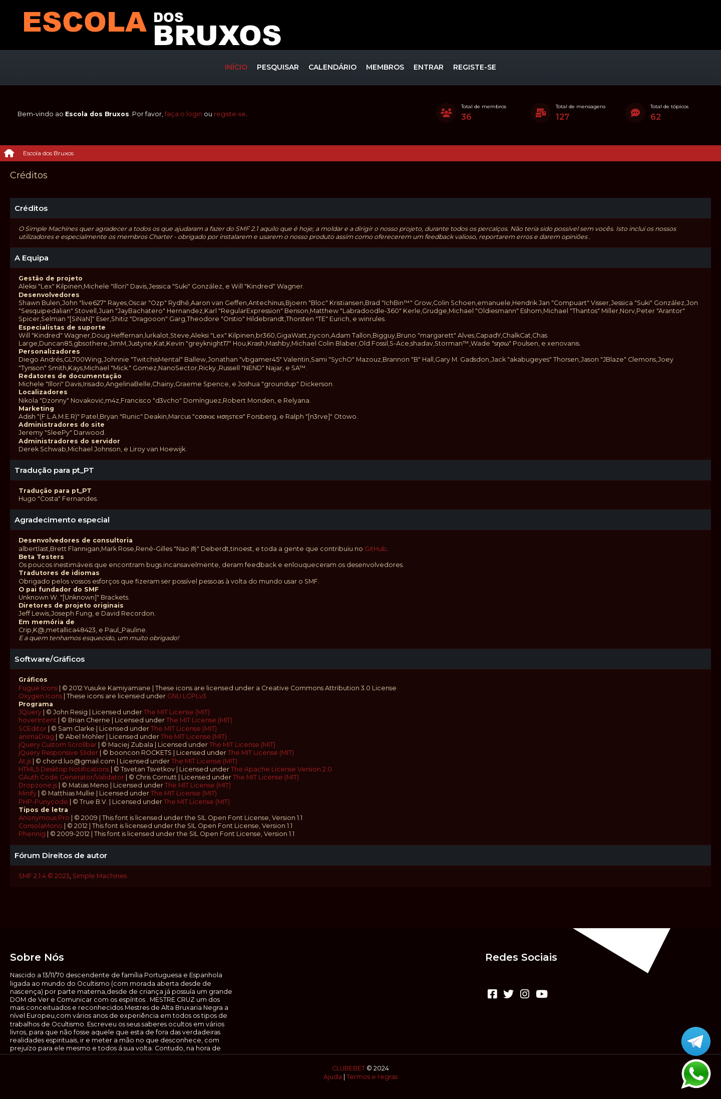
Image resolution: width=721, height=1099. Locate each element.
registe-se (230, 114)
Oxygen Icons (40, 696)
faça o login (183, 114)
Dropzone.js (38, 785)
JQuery (30, 712)
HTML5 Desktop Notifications (64, 769)
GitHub (376, 549)
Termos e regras (372, 1076)
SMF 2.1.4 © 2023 (44, 876)
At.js (25, 761)
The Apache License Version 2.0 (281, 769)
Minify (28, 793)
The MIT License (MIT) (177, 712)
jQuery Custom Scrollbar (58, 744)
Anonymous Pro (44, 817)
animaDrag (36, 736)
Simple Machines (100, 876)
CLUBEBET (348, 1068)
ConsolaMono (41, 826)
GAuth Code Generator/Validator (71, 777)
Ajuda (332, 1076)
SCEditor (33, 728)
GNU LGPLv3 (186, 696)
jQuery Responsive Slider (58, 752)
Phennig (32, 834)
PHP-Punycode (43, 801)
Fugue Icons (38, 688)
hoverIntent (38, 720)
